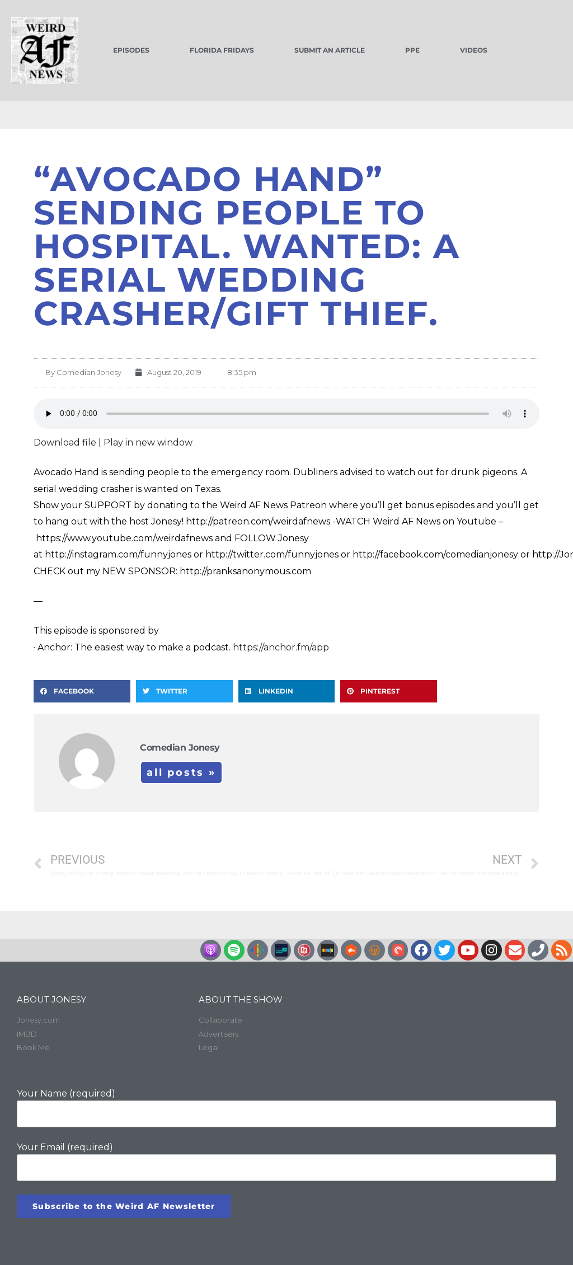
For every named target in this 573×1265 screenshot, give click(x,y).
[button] (82, 691)
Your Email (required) (286, 1161)
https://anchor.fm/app (281, 647)
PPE (412, 50)
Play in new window (148, 442)
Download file (65, 442)
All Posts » (181, 772)
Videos (473, 50)
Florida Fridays (222, 50)
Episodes (131, 50)
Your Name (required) (286, 1107)
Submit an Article (329, 50)
